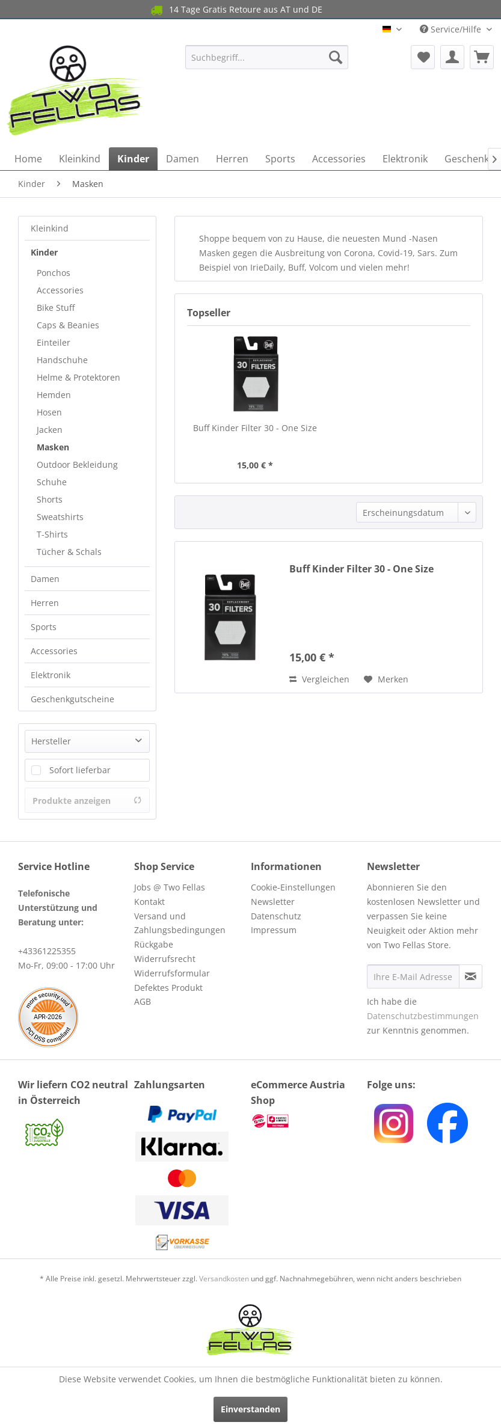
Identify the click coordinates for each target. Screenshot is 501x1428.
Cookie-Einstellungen (293, 887)
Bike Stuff (56, 307)
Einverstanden (250, 1409)
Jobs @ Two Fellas (169, 887)
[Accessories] (339, 158)
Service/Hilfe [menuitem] (452, 29)
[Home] (28, 158)
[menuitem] (266, 57)
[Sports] (280, 158)
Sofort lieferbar (80, 770)
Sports (44, 627)
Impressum (274, 930)
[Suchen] (335, 57)
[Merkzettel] (423, 57)
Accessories (60, 290)
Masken (53, 447)
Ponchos (53, 272)
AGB (142, 1001)
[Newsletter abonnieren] (470, 976)
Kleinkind (50, 228)
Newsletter (273, 901)
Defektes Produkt (168, 987)
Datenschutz (276, 916)
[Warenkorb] (482, 57)
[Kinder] (133, 158)
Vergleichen (319, 679)
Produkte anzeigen (87, 800)
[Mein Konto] (452, 57)
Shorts (50, 499)
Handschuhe (62, 360)
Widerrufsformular (172, 973)
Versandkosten (224, 1278)
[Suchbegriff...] (266, 57)
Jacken (50, 429)
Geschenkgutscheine (72, 699)
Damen (45, 578)
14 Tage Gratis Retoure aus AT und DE (235, 10)
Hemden (54, 394)
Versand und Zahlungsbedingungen (180, 923)
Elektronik (50, 675)
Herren (45, 602)
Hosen (49, 412)
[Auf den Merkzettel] (386, 679)
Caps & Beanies (68, 325)
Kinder (44, 252)
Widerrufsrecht (164, 958)
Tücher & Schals (69, 551)
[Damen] (182, 158)
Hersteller (51, 741)
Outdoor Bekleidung (77, 464)
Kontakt (149, 901)
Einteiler (53, 342)
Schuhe (52, 482)
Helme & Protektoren (78, 377)
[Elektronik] (405, 158)
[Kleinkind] (80, 158)
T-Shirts (52, 534)
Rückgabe (153, 944)
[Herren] (232, 158)
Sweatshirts (60, 516)
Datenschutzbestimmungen (423, 1016)
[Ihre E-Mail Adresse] (413, 976)
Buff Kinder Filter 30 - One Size (255, 428)
